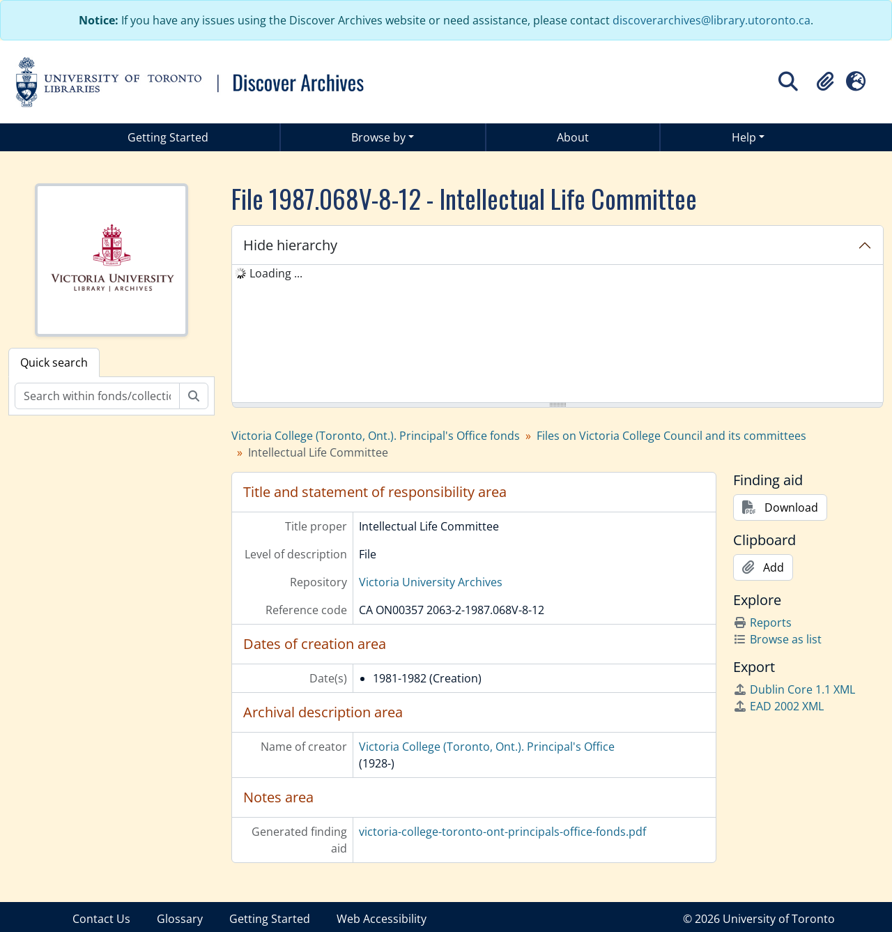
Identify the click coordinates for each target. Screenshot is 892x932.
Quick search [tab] (54, 362)
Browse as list (777, 639)
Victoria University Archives (430, 582)
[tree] (557, 334)
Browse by (378, 137)
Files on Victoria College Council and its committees (671, 435)
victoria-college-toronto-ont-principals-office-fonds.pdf (502, 831)
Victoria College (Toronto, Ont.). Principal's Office (487, 746)
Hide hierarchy (290, 245)
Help (744, 137)
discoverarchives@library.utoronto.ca (711, 20)
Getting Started (168, 137)
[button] (825, 81)
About (573, 137)
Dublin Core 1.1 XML (794, 689)
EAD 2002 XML (778, 706)
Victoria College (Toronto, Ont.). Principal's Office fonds (375, 435)
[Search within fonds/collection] (97, 396)
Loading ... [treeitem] (275, 273)
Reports (762, 622)
